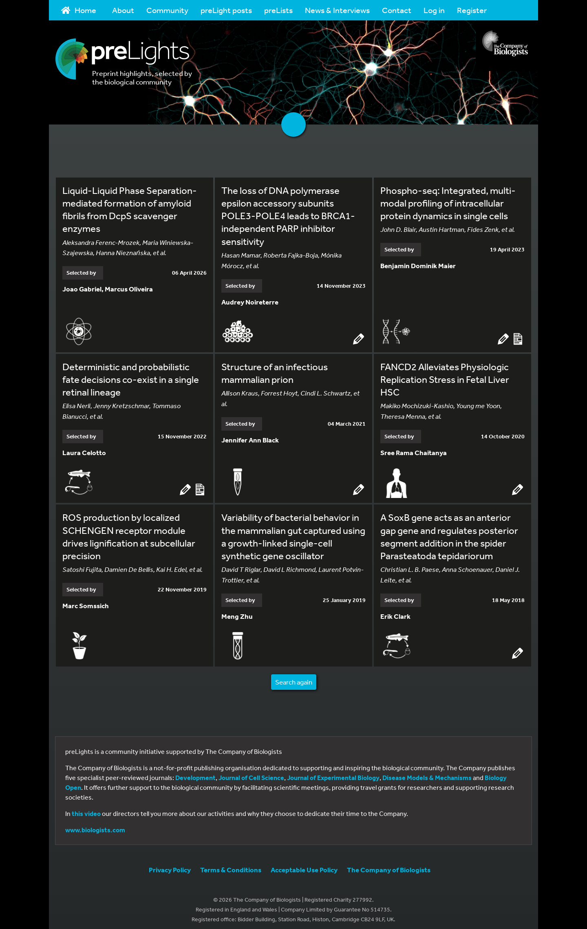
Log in (434, 10)
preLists (278, 10)
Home (78, 10)
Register (472, 10)
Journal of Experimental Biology (333, 773)
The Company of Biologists (388, 864)
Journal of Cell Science (251, 773)
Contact (396, 10)
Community (167, 10)
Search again (293, 677)
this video (86, 809)
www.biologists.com (95, 825)
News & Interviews (337, 10)
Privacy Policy (170, 864)
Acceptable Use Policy (304, 864)
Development (195, 773)
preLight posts (226, 10)
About (123, 10)
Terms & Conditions (230, 864)
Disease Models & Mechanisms (427, 773)
